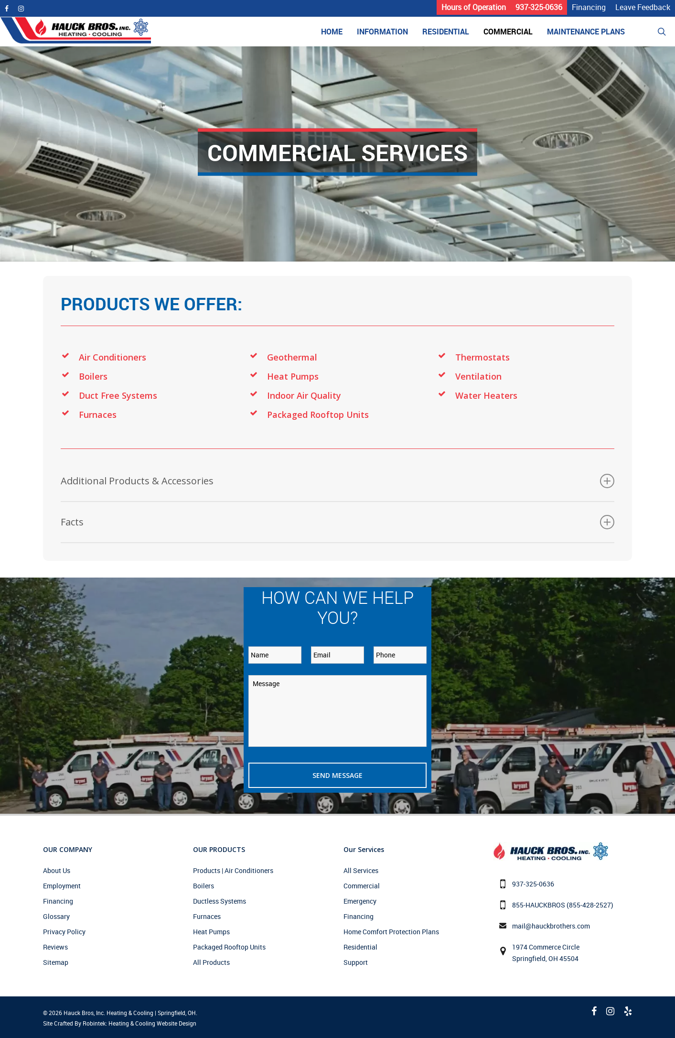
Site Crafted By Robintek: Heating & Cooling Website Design (119, 1023)
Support (355, 962)
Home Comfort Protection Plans (391, 931)
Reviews (55, 946)
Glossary (56, 916)
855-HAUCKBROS (538, 904)
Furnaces (98, 414)
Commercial (361, 885)
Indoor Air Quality (304, 395)
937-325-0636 (533, 883)
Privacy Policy (64, 931)
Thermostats (482, 357)
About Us (56, 870)
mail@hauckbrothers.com (551, 925)
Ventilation (478, 376)
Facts (337, 522)
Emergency (359, 901)
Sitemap (55, 962)
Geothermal (292, 357)
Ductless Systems (219, 901)
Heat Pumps (293, 376)
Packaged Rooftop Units (318, 414)
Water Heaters (486, 395)
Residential (360, 946)
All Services (360, 870)
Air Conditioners (112, 357)
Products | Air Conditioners (233, 870)
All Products (211, 962)
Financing (58, 901)
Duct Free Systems (118, 395)
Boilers (93, 376)
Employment (62, 885)
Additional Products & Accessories (337, 481)
